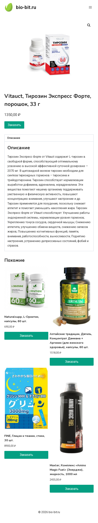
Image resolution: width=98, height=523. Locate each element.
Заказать (14, 125)
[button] (89, 25)
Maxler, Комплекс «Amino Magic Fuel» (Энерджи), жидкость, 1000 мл (68, 469)
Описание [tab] (13, 138)
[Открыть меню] (90, 7)
